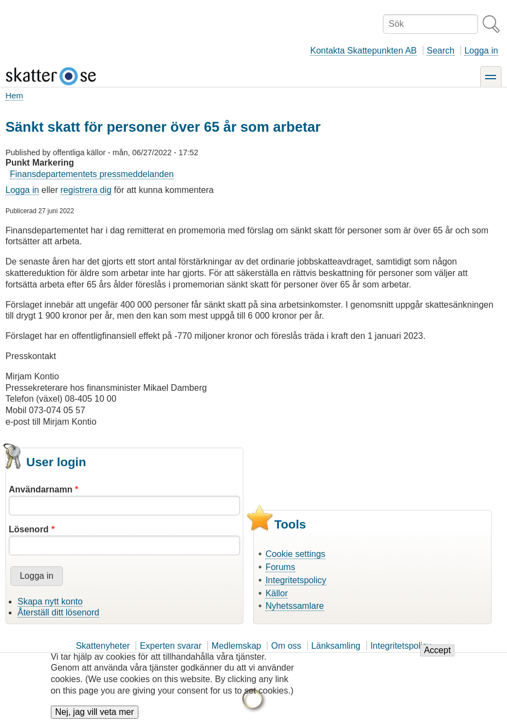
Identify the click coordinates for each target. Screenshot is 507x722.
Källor (276, 593)
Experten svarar (171, 645)
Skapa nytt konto (50, 601)
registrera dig (86, 190)
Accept (437, 655)
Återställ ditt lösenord (58, 612)
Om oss (286, 645)
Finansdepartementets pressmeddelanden (92, 174)
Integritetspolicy (295, 580)
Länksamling (335, 645)
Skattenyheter (103, 645)
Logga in (481, 50)
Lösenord (29, 529)
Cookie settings (295, 554)
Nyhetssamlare (294, 606)
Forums (280, 567)
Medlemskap (236, 645)
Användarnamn (40, 489)
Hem (14, 95)
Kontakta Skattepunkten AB (363, 50)
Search (440, 50)
